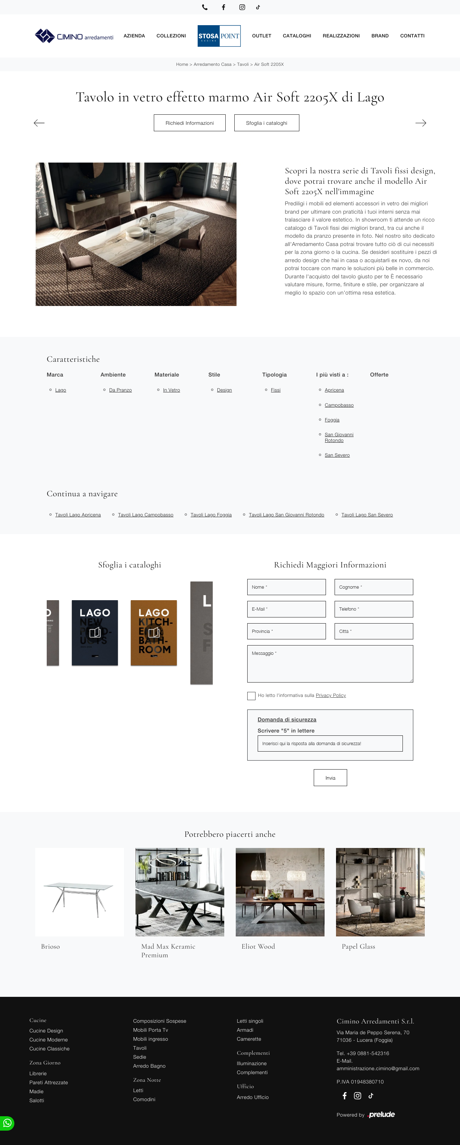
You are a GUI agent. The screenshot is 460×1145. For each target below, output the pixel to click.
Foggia (332, 420)
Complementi (252, 1072)
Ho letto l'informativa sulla (302, 695)
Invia (330, 778)
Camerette (249, 1039)
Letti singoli (250, 1021)
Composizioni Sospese (160, 1021)
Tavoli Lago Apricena (78, 514)
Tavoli (243, 64)
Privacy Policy (331, 695)
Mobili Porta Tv (150, 1030)
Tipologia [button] (274, 375)
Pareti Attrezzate (48, 1082)
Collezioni (171, 35)
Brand (380, 35)
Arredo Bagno (149, 1066)
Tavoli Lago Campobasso (146, 514)
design (224, 390)
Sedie (139, 1057)
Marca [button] (55, 375)
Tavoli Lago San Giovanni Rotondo (287, 514)
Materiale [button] (167, 375)
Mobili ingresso (150, 1039)
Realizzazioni (341, 35)
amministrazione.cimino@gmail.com (378, 1068)
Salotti (36, 1100)
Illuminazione (252, 1063)
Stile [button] (214, 375)
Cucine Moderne (48, 1039)
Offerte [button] (379, 375)
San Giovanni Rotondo (339, 437)
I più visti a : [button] (332, 375)
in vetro (171, 390)
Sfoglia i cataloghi (267, 123)
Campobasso (339, 405)
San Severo (337, 455)
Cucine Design (46, 1030)
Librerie (38, 1073)
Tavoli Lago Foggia (211, 514)
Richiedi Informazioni (190, 123)
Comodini (144, 1099)
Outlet (261, 35)
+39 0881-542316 (368, 1053)
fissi (276, 390)
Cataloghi (297, 35)
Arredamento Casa (212, 64)
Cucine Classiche (49, 1048)
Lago (60, 390)
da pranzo (120, 390)
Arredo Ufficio (253, 1097)
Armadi (245, 1030)
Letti (138, 1090)
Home (182, 64)
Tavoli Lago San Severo (367, 514)
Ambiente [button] (113, 375)
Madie (36, 1091)
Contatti (412, 35)
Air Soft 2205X (269, 64)
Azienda (134, 35)
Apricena (334, 390)
